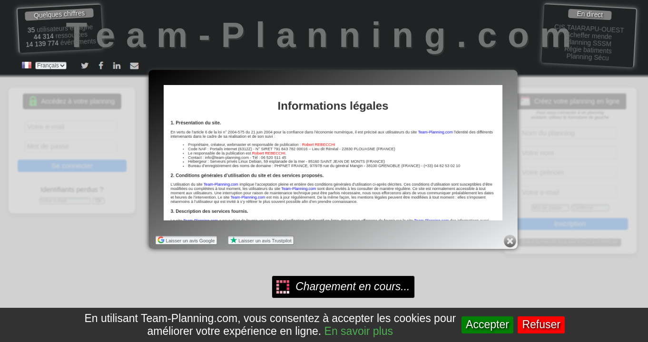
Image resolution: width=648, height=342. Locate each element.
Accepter (487, 324)
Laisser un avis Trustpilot (260, 240)
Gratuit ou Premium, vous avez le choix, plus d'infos (570, 242)
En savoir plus (358, 331)
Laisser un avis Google (184, 240)
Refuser (541, 324)
